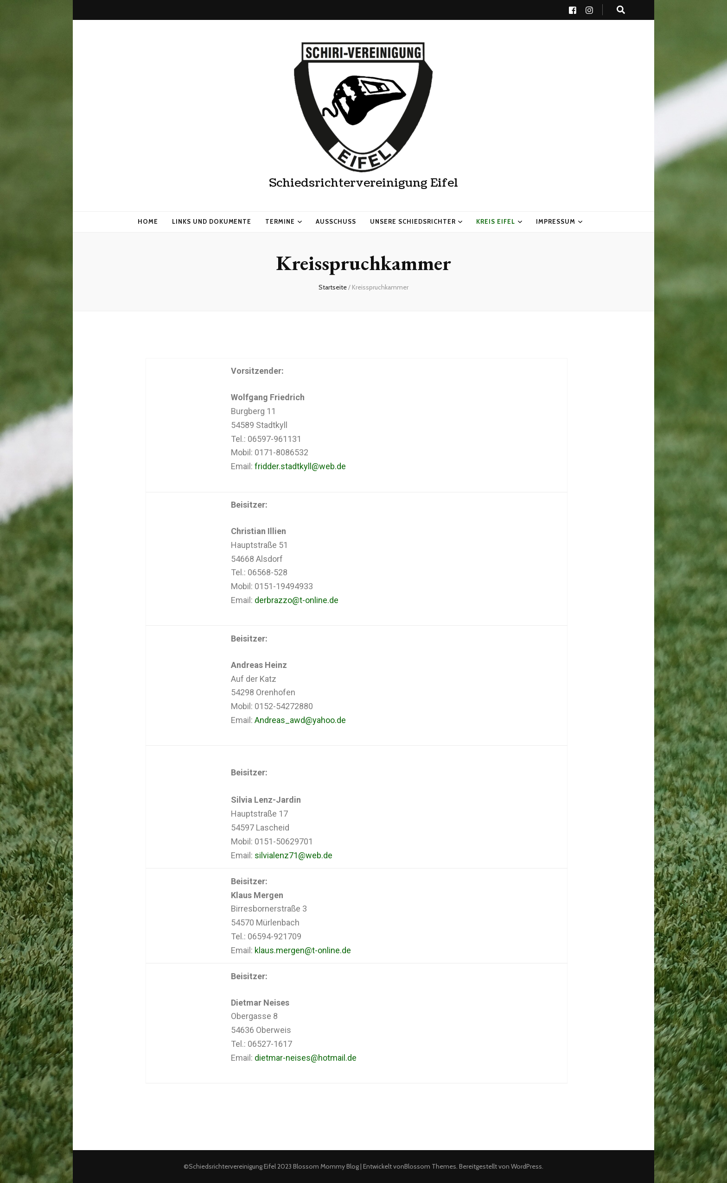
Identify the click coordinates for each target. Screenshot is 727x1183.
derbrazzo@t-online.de (296, 600)
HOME (148, 221)
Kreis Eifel (495, 221)
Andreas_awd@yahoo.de (300, 720)
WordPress (526, 1166)
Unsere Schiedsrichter (412, 221)
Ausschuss (336, 221)
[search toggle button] (621, 10)
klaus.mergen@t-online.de (303, 950)
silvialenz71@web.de (293, 855)
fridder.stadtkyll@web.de (300, 466)
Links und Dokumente (212, 221)
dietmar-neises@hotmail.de (306, 1058)
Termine (280, 221)
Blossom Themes (430, 1166)
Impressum (555, 221)
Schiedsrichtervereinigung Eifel (363, 183)
